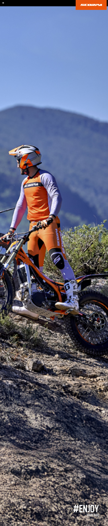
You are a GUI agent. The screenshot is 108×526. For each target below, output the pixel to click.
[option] (54, 263)
